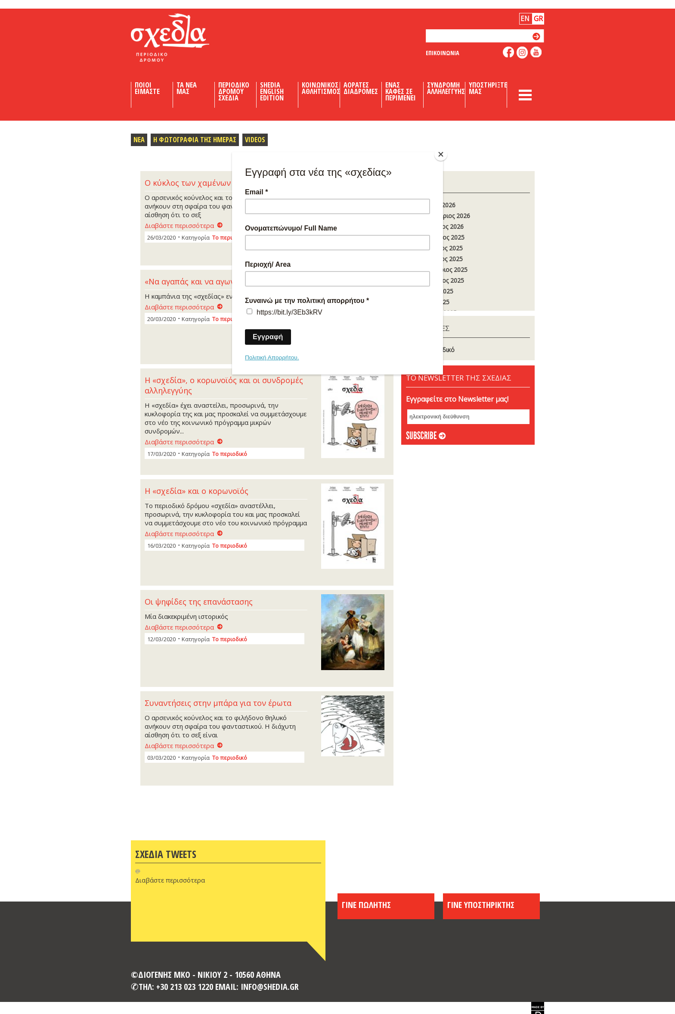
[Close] (440, 154)
